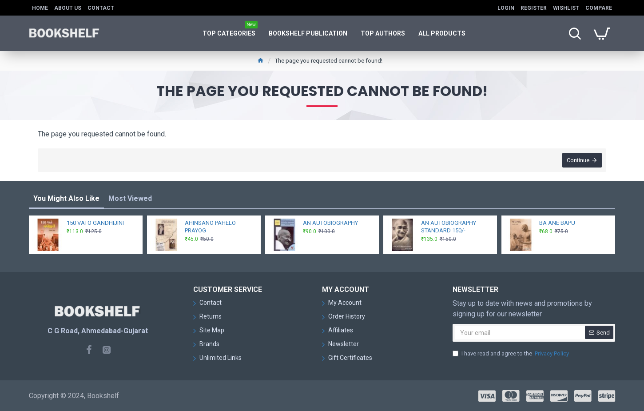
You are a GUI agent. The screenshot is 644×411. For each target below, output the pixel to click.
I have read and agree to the (511, 353)
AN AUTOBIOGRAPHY (330, 222)
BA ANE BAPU (557, 222)
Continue (578, 160)
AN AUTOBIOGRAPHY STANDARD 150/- (448, 226)
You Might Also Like (66, 198)
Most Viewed (130, 198)
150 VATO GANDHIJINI (95, 222)
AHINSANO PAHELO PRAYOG (210, 226)
